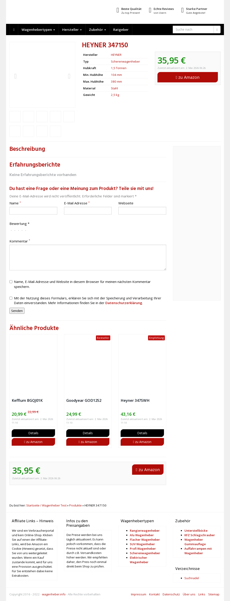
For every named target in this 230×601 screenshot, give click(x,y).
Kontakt (154, 594)
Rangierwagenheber (145, 531)
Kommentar (19, 241)
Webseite (125, 203)
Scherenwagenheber (125, 61)
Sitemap (213, 594)
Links (201, 594)
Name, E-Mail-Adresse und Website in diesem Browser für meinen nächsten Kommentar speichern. (80, 284)
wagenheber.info (54, 594)
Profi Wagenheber (143, 549)
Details (33, 433)
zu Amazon (188, 77)
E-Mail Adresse (77, 203)
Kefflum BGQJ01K (27, 400)
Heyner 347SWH (135, 400)
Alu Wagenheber (142, 535)
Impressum (138, 594)
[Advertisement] (196, 225)
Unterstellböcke (196, 531)
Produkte (75, 505)
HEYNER (116, 55)
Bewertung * (19, 223)
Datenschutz (171, 594)
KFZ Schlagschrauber (199, 535)
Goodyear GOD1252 (83, 400)
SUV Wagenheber (142, 544)
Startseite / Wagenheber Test (46, 505)
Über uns (189, 594)
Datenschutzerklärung (123, 302)
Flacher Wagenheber (145, 540)
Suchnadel (191, 578)
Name (15, 203)
